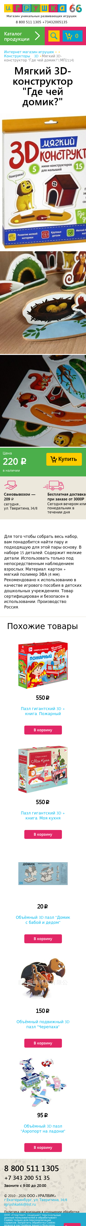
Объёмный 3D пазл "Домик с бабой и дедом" (43, 920)
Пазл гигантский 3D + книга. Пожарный (43, 711)
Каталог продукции (17, 36)
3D (36, 56)
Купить (67, 458)
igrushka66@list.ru (20, 1204)
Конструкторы (17, 56)
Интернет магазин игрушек (29, 52)
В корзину (43, 729)
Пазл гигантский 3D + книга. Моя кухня (43, 815)
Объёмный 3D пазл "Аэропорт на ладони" (43, 1129)
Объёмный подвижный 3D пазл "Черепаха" (43, 1024)
